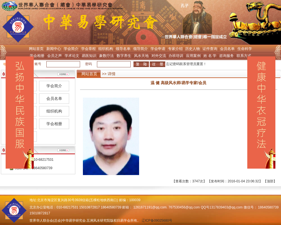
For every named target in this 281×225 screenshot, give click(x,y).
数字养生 (124, 56)
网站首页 (36, 49)
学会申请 (158, 49)
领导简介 (140, 49)
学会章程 (88, 49)
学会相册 (37, 56)
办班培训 (176, 56)
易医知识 (89, 56)
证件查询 (210, 49)
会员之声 (54, 56)
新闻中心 (53, 49)
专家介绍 (175, 49)
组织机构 (105, 49)
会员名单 (227, 49)
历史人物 (192, 49)
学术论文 (72, 56)
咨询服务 (226, 56)
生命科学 (244, 49)
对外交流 (158, 56)
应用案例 (193, 56)
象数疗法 (106, 56)
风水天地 (141, 56)
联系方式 (244, 56)
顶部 (270, 181)
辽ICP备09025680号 (157, 220)
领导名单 (123, 49)
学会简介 (71, 49)
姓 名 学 (209, 56)
